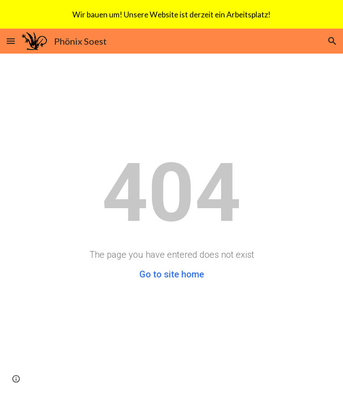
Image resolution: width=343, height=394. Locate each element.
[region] (171, 14)
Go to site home (171, 274)
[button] (10, 41)
